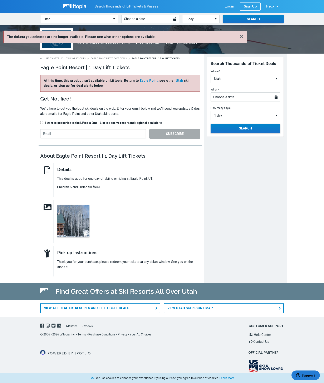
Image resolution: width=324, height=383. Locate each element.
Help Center (260, 335)
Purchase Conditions (102, 334)
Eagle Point (149, 81)
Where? (215, 71)
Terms (82, 334)
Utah (179, 81)
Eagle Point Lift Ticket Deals (109, 58)
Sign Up (250, 6)
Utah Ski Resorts (75, 58)
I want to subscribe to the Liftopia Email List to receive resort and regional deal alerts (103, 122)
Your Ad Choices (140, 334)
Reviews (87, 326)
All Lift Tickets (49, 58)
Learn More (227, 378)
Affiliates (72, 326)
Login (229, 6)
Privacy (122, 334)
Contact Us (259, 341)
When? (215, 89)
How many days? (221, 107)
